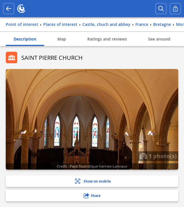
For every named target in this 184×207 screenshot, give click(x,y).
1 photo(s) (158, 156)
